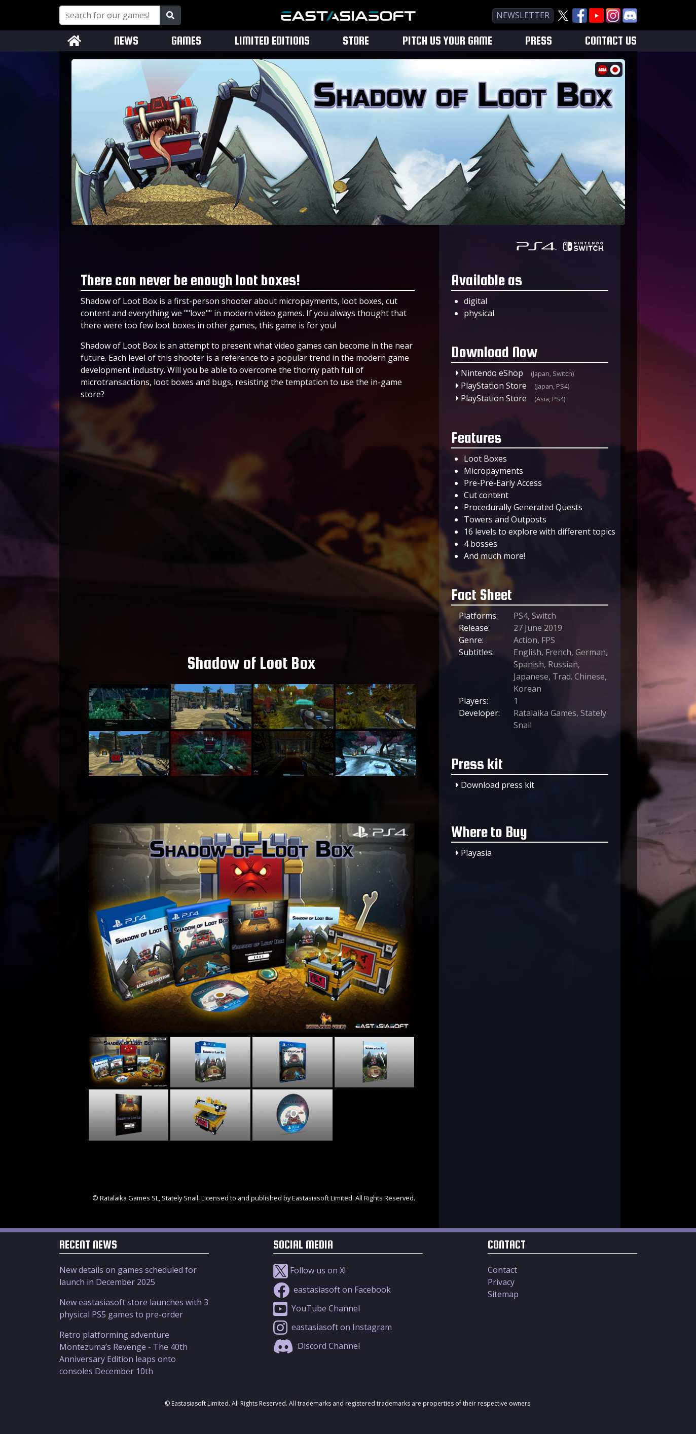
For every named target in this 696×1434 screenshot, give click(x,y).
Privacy (501, 1282)
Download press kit (497, 784)
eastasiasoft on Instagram (332, 1327)
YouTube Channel (316, 1308)
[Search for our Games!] (109, 15)
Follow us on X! (309, 1270)
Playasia (476, 852)
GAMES (186, 40)
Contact (502, 1269)
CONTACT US (611, 40)
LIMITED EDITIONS (272, 40)
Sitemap (503, 1294)
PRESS (538, 40)
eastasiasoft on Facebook (332, 1289)
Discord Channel (316, 1345)
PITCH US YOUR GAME (447, 40)
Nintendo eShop (492, 373)
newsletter (523, 15)
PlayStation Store (494, 385)
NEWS (126, 40)
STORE (356, 40)
